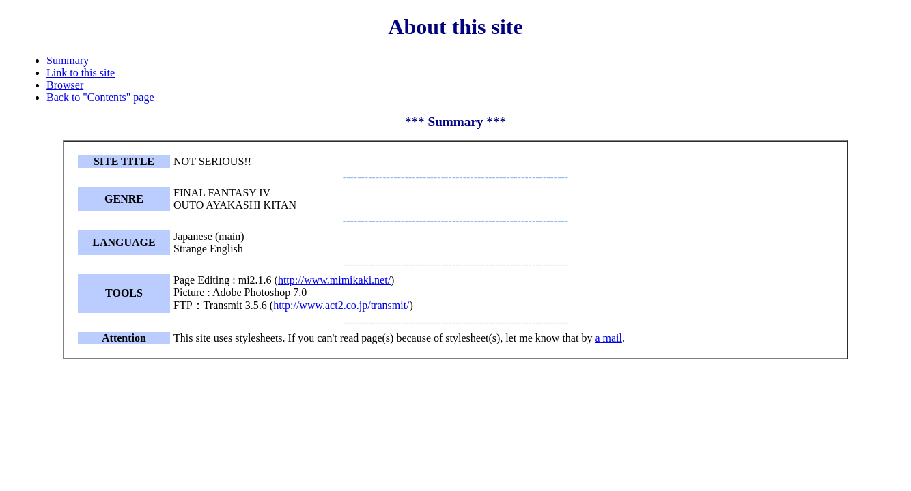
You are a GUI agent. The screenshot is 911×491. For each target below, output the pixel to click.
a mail (608, 338)
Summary (67, 60)
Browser (64, 85)
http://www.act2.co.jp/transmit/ (341, 305)
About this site (455, 26)
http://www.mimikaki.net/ (334, 280)
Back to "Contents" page (100, 97)
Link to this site (80, 72)
